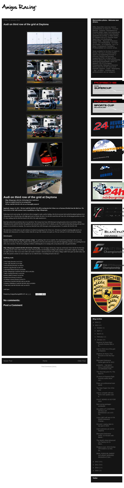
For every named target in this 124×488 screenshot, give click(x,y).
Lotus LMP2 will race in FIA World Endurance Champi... (105, 419)
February (100, 337)
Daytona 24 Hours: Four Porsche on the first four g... (105, 355)
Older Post (82, 361)
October (100, 328)
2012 (97, 462)
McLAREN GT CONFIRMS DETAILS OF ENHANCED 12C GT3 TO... (105, 411)
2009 (97, 470)
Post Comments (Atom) (49, 366)
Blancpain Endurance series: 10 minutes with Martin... (105, 435)
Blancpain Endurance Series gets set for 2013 (105, 361)
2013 (97, 325)
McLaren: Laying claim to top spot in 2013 (104, 425)
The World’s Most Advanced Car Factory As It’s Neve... (105, 442)
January (100, 340)
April (98, 331)
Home (45, 361)
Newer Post (7, 361)
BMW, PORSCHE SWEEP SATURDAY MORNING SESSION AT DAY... (105, 455)
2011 (97, 465)
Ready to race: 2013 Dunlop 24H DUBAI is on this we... (105, 449)
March (99, 334)
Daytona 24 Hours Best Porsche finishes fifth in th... (105, 344)
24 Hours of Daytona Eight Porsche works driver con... (105, 378)
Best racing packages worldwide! (103, 405)
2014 (97, 322)
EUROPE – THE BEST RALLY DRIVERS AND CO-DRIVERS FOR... (105, 367)
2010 (97, 468)
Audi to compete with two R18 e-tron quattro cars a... (105, 394)
